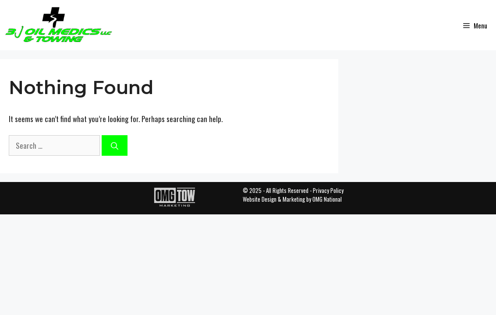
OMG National (327, 199)
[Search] (115, 145)
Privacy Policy (328, 190)
